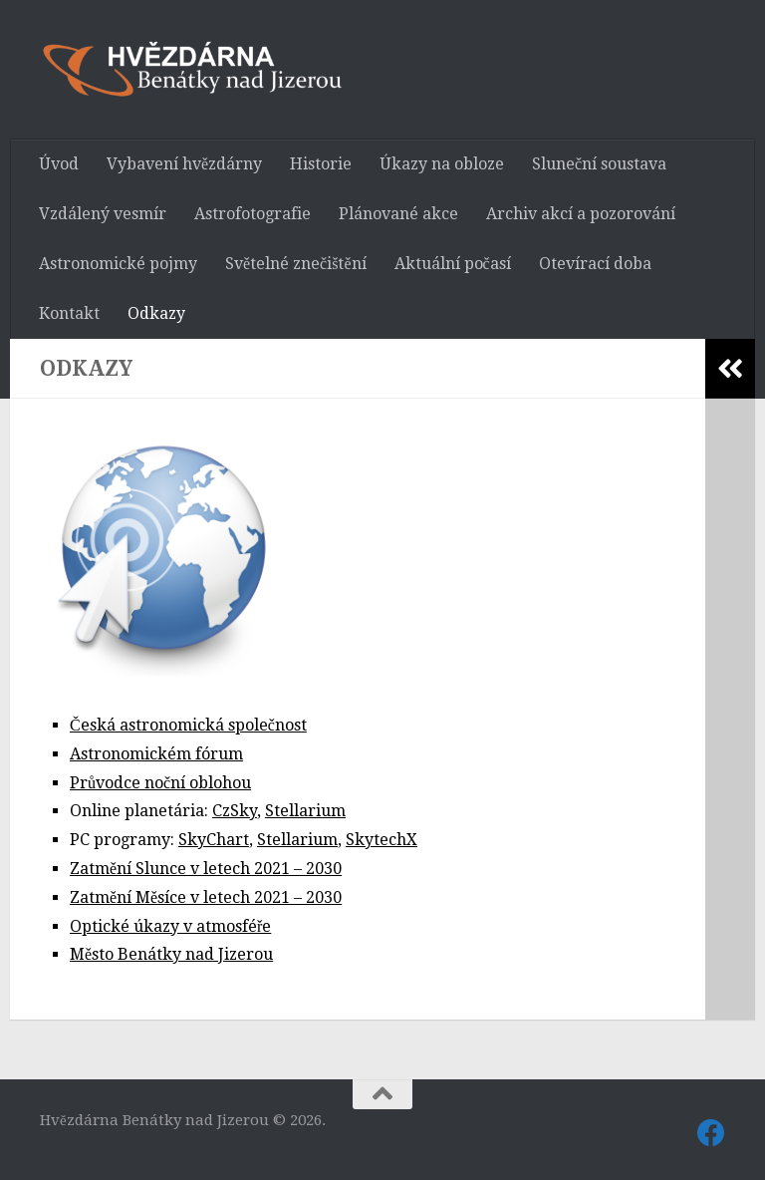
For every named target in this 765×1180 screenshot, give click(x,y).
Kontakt (69, 313)
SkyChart (213, 839)
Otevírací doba (595, 263)
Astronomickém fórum (156, 753)
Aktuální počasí (452, 263)
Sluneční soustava (599, 163)
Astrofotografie (252, 213)
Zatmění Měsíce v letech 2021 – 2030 (206, 897)
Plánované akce (398, 213)
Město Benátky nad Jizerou (171, 954)
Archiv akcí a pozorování (580, 213)
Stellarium (305, 810)
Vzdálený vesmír (102, 213)
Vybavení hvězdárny (184, 163)
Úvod (59, 163)
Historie (321, 163)
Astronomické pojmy (118, 263)
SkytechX (381, 839)
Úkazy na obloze (442, 163)
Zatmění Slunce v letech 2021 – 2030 (206, 868)
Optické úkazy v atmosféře (170, 926)
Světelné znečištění (296, 263)
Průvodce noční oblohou (160, 782)
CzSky (234, 810)
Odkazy (156, 313)
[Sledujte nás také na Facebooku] (711, 1133)
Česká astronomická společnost (188, 725)
